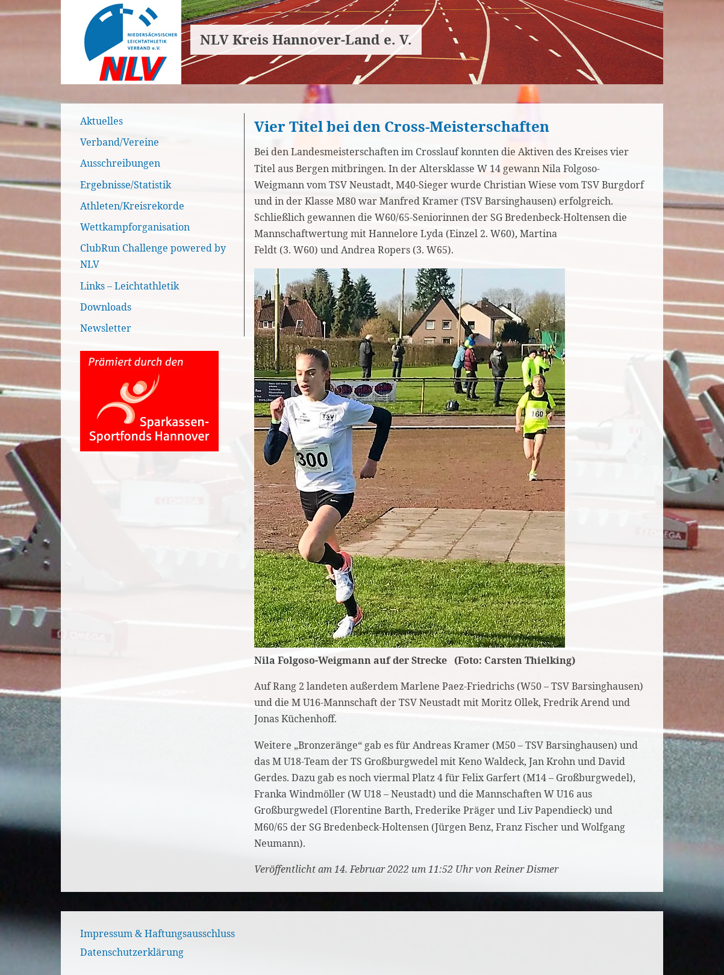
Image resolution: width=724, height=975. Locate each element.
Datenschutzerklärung (132, 952)
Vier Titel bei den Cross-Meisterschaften (401, 126)
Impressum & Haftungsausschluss (157, 933)
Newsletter (105, 328)
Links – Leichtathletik (129, 285)
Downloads (105, 307)
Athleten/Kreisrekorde (132, 205)
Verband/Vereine (119, 142)
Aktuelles (101, 121)
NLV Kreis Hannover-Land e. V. (306, 39)
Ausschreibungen (120, 163)
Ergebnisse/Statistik (125, 184)
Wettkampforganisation (135, 227)
